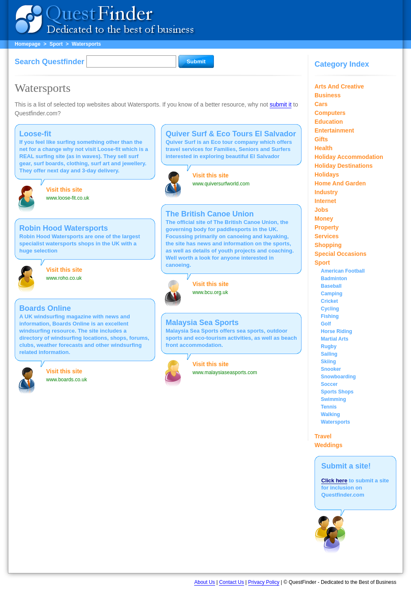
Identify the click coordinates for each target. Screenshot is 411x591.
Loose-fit (35, 134)
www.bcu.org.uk (210, 292)
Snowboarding (338, 377)
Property (327, 227)
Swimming (333, 399)
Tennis (329, 407)
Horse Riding (336, 331)
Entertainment (334, 130)
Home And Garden (340, 183)
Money (324, 218)
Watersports (86, 44)
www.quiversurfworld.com (221, 184)
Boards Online (45, 308)
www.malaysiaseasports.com (224, 372)
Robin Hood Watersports (63, 228)
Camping (331, 294)
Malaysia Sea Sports (202, 322)
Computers (330, 112)
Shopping (328, 245)
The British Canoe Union (210, 214)
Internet (325, 201)
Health (324, 148)
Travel (323, 436)
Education (329, 121)
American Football (343, 271)
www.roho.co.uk (64, 278)
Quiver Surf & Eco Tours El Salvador (231, 134)
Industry (326, 192)
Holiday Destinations (343, 165)
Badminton (334, 278)
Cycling (330, 309)
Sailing (329, 354)
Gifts (321, 139)
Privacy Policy (264, 582)
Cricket (329, 301)
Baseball (331, 286)
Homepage (27, 44)
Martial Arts (335, 339)
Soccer (329, 384)
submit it (280, 104)
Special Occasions (341, 253)
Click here (334, 480)
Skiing (328, 361)
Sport (55, 44)
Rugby (328, 346)
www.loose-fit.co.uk (67, 198)
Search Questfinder (49, 61)
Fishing (330, 316)
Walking (330, 414)
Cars (321, 104)
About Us (204, 582)
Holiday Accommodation (349, 157)
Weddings (329, 445)
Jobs (321, 209)
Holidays (327, 174)
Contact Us (231, 582)
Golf (326, 324)
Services (327, 236)
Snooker (331, 369)
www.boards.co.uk (66, 380)
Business (328, 95)
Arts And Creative (339, 86)
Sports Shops (337, 392)
